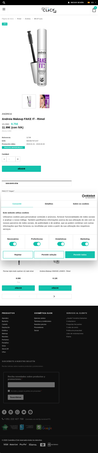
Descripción (12, 183)
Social (36, 330)
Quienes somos (39, 318)
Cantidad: (5, 154)
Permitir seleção (49, 255)
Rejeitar (17, 255)
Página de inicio (8, 19)
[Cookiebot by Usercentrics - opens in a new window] (84, 196)
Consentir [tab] (17, 204)
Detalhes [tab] (49, 204)
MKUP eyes (38, 19)
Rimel (19, 19)
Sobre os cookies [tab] (81, 204)
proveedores (39, 327)
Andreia (28, 19)
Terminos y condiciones (42, 321)
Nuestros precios (40, 324)
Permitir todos (80, 255)
